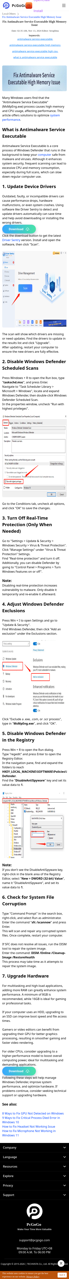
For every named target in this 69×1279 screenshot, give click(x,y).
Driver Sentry (11, 240)
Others (12, 13)
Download (19, 229)
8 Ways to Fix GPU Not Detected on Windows (33, 1113)
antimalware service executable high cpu (35, 51)
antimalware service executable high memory (34, 45)
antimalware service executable (34, 39)
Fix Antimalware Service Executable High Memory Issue (31, 17)
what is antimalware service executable (35, 57)
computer (44, 155)
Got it (62, 1275)
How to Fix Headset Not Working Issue (28, 1127)
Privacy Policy (32, 1276)
